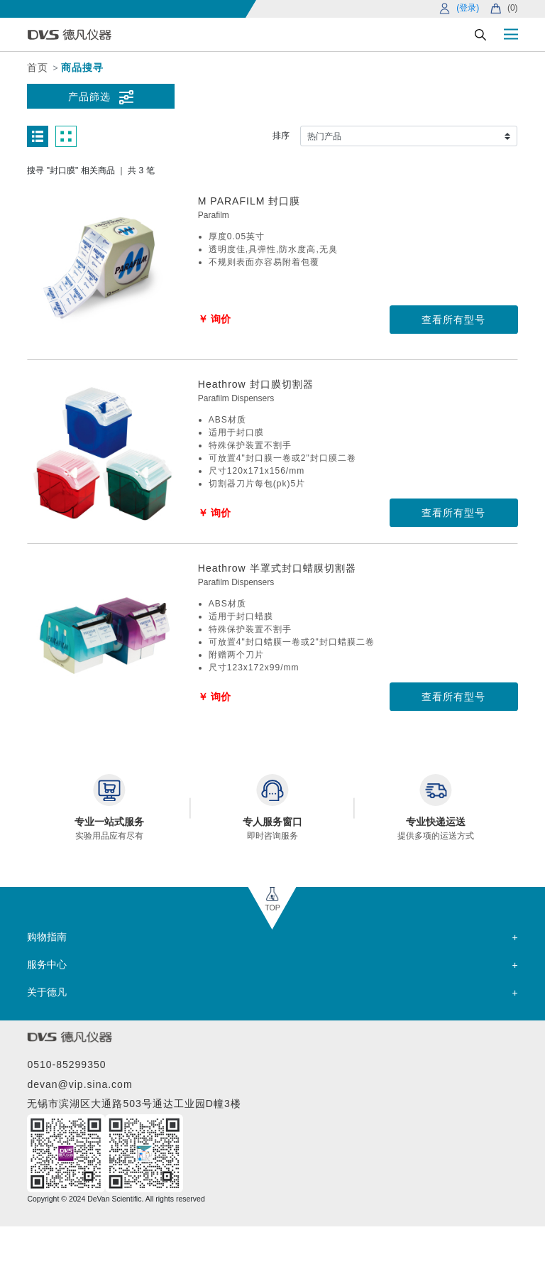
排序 (281, 136)
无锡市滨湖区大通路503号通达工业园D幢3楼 (134, 1103)
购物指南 (47, 936)
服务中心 (47, 964)
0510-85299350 (66, 1064)
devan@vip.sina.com (79, 1084)
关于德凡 (47, 992)
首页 (37, 67)
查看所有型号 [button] (453, 319)
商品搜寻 (82, 67)
